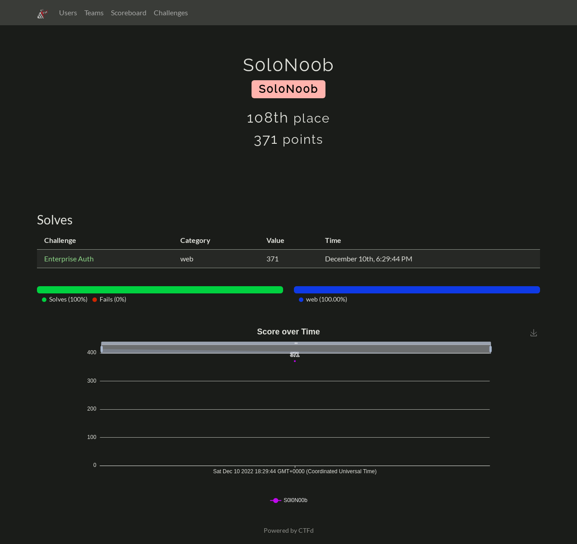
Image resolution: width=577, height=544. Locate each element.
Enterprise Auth (69, 258)
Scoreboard (129, 12)
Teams (94, 12)
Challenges (171, 12)
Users (68, 12)
